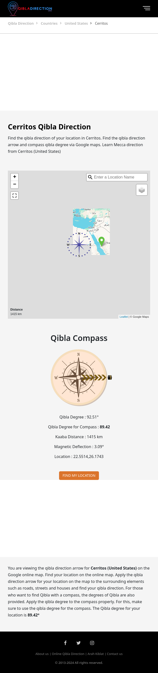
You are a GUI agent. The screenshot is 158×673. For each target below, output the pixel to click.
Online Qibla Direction (68, 654)
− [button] (14, 184)
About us (42, 654)
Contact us (115, 654)
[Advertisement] (79, 72)
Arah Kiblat (96, 654)
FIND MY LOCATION (79, 475)
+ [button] (14, 177)
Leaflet (124, 316)
